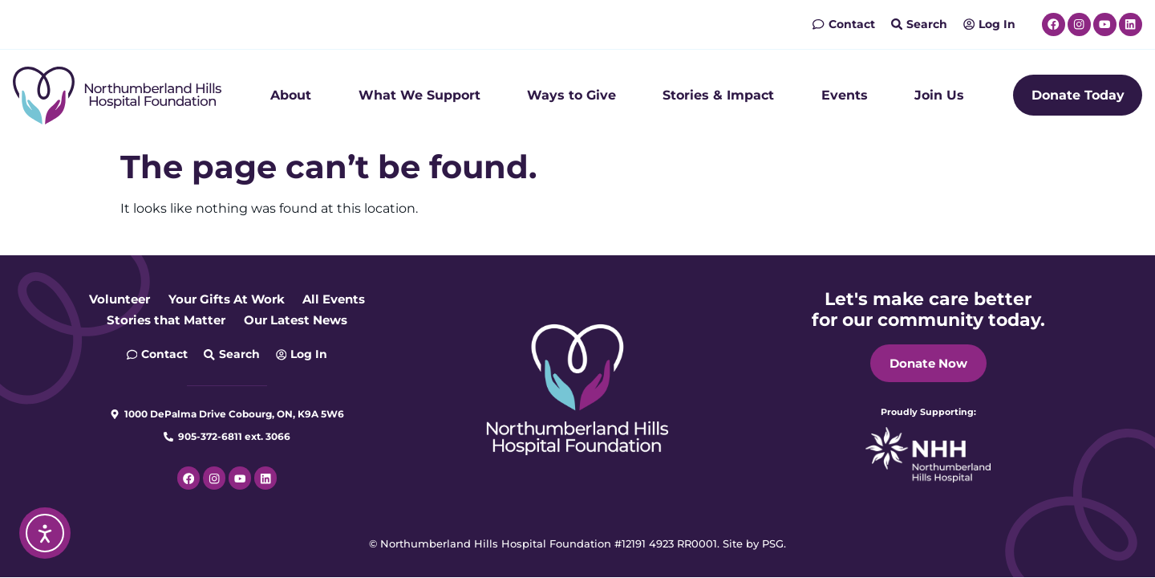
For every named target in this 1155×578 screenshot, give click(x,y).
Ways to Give (571, 95)
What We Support (419, 95)
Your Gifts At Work (226, 299)
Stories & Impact (718, 95)
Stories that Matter (161, 320)
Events (844, 95)
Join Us (939, 95)
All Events (340, 299)
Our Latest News (300, 320)
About (290, 95)
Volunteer (112, 299)
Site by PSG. (754, 544)
